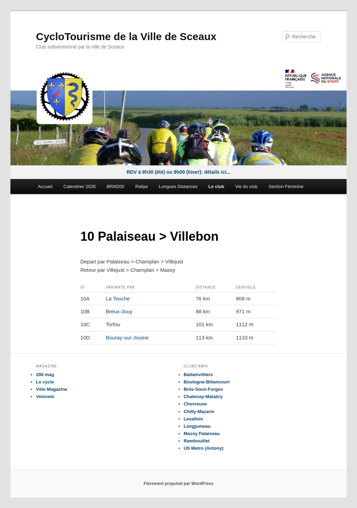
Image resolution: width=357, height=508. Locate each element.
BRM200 (115, 186)
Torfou (113, 324)
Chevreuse (195, 403)
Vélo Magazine (51, 389)
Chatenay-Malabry (203, 396)
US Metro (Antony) (203, 448)
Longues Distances (178, 186)
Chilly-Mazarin (199, 411)
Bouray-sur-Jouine (127, 338)
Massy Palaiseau (202, 433)
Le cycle (45, 381)
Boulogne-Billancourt (207, 381)
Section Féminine (285, 186)
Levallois (193, 418)
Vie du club (246, 186)
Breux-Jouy (119, 311)
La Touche (118, 298)
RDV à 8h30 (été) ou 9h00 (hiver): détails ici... (178, 172)
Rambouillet (197, 440)
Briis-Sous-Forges (203, 389)
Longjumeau (197, 426)
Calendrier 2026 (79, 186)
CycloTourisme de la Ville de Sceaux (126, 36)
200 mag (45, 374)
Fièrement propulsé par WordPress (178, 483)
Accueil (45, 186)
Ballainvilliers (198, 374)
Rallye (141, 186)
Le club (216, 186)
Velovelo (45, 396)
